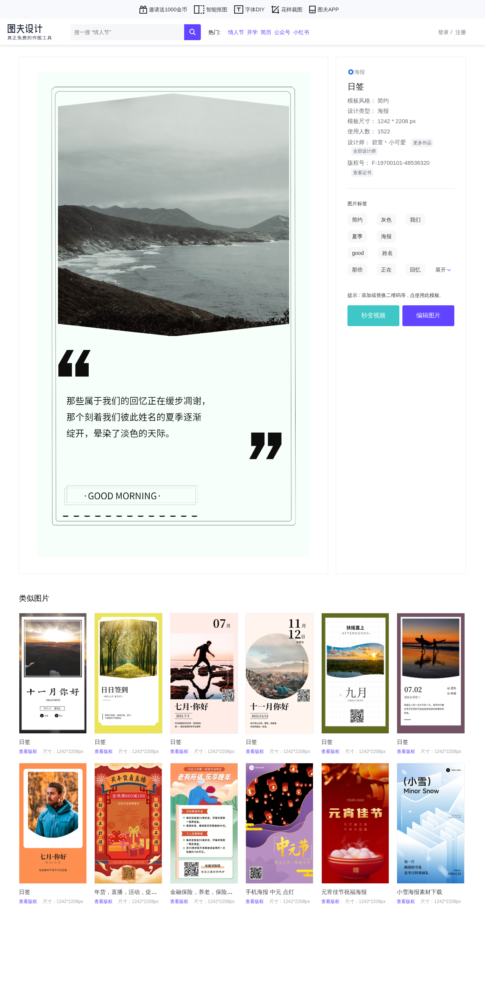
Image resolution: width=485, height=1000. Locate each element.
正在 (386, 270)
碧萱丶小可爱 (389, 142)
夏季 (357, 236)
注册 (460, 32)
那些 (357, 270)
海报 (383, 111)
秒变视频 (373, 315)
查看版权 (28, 751)
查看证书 (362, 172)
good (358, 253)
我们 (415, 220)
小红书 (301, 32)
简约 (383, 100)
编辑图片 (428, 315)
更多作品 (422, 142)
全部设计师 (364, 151)
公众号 (282, 32)
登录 (446, 32)
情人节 (236, 32)
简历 (266, 32)
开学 (252, 32)
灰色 (386, 220)
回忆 (415, 270)
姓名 (387, 253)
